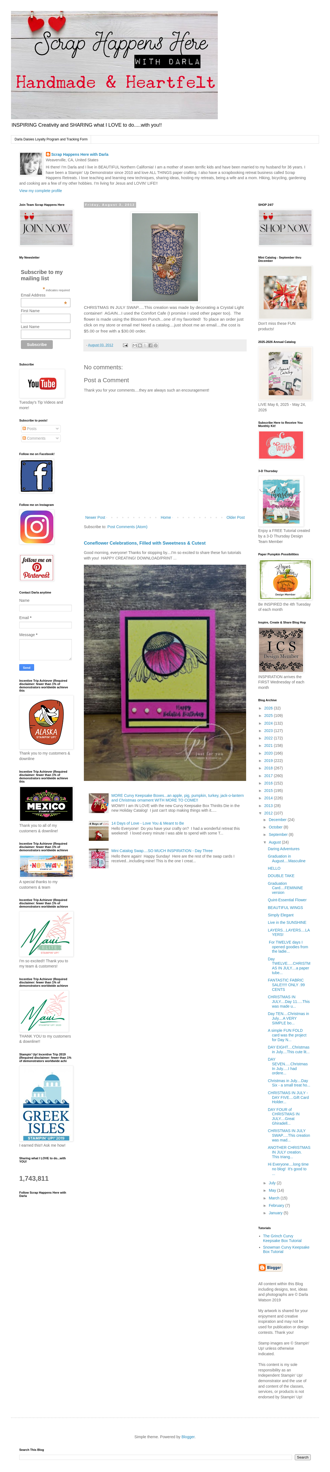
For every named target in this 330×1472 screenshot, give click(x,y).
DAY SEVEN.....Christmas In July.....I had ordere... (288, 1066)
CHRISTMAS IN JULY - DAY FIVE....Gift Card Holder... (288, 1097)
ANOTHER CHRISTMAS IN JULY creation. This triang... (289, 1152)
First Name (30, 311)
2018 (269, 768)
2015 (269, 790)
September (278, 834)
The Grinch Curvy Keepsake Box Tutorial (282, 1238)
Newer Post (95, 517)
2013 (269, 805)
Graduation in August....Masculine (287, 858)
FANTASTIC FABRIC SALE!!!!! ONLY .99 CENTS (286, 985)
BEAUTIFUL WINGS (285, 907)
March (274, 1198)
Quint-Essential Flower (287, 900)
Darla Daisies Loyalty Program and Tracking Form (51, 139)
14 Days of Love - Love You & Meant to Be (147, 823)
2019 (269, 760)
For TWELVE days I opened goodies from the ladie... (288, 947)
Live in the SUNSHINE (287, 922)
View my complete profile (40, 190)
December (278, 819)
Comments (34, 438)
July (273, 1183)
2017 (269, 776)
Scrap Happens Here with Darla (80, 154)
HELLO (274, 868)
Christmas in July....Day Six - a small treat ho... (289, 1083)
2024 (269, 723)
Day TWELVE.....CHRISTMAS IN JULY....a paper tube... (289, 966)
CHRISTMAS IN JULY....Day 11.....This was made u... (289, 1001)
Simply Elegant (280, 915)
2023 (269, 730)
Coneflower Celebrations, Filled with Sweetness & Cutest (145, 542)
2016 (269, 783)
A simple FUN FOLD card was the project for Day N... (287, 1035)
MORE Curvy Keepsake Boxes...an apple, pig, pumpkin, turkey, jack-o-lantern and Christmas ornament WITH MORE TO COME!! (177, 797)
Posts (30, 428)
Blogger (188, 1437)
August (275, 842)
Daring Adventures (283, 849)
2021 (269, 745)
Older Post (236, 517)
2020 (269, 753)
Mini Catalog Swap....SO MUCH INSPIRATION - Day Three (162, 851)
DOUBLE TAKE (281, 876)
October (276, 827)
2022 (269, 738)
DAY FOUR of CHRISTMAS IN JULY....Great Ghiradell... (283, 1116)
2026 (269, 708)
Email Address (44, 295)
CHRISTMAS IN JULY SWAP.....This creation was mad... (289, 1135)
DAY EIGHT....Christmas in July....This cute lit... (289, 1049)
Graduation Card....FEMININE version (285, 888)
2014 (269, 798)
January (276, 1213)
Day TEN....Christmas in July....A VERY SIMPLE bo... (288, 1018)
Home (166, 517)
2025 (269, 715)
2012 (269, 813)
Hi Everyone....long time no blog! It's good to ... (288, 1169)
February (277, 1205)
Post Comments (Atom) (127, 527)
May (273, 1190)
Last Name (30, 327)
